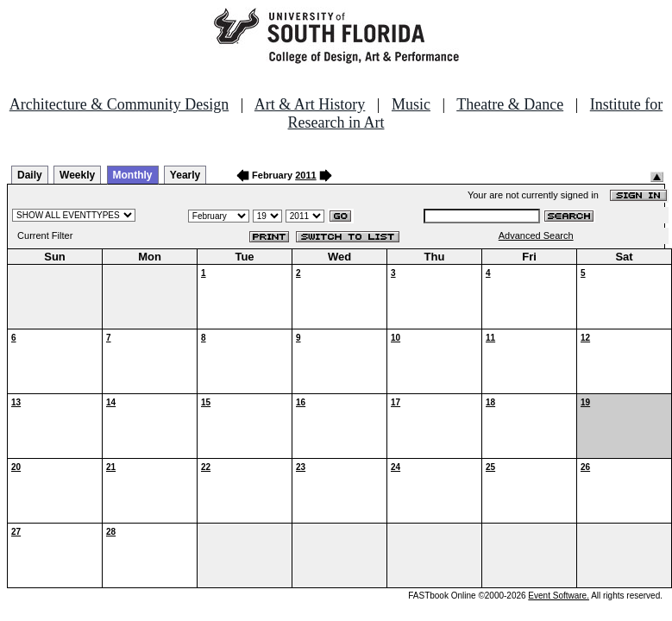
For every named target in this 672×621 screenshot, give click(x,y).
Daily (29, 175)
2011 (305, 175)
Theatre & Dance (509, 104)
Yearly (185, 175)
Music (411, 104)
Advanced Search (536, 235)
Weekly (77, 175)
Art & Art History (310, 104)
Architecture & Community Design (119, 104)
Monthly (133, 175)
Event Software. (558, 595)
